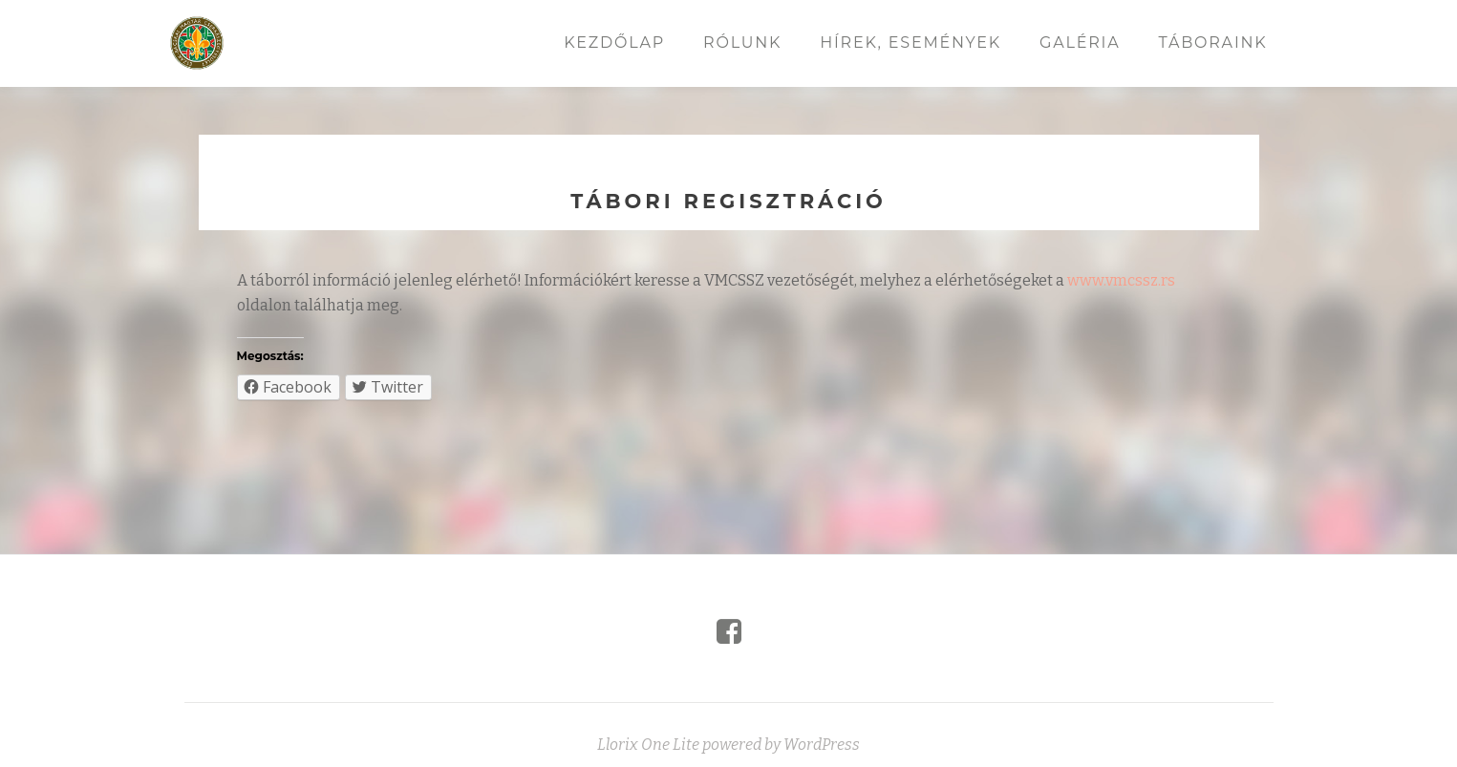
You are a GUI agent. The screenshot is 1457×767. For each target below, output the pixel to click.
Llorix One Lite (649, 744)
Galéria (1079, 42)
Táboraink (1212, 42)
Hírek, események (910, 42)
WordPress (821, 744)
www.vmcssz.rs (1121, 280)
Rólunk (742, 42)
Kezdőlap (614, 42)
